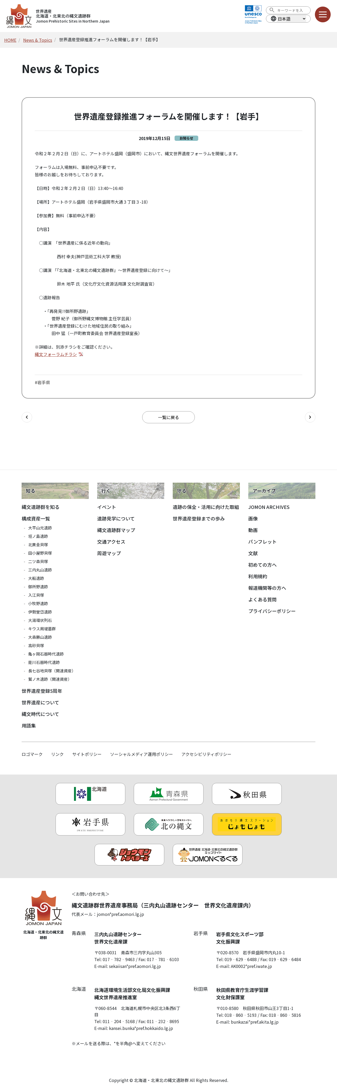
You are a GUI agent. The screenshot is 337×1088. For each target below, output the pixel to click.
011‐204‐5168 (119, 1021)
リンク (57, 754)
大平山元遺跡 (40, 527)
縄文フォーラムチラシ (56, 354)
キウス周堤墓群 (42, 628)
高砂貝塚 (36, 645)
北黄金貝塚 (38, 544)
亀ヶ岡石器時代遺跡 (46, 654)
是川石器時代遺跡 (44, 662)
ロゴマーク (32, 754)
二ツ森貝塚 (38, 561)
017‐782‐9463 (119, 959)
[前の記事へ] (27, 417)
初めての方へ (262, 564)
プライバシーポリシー (272, 610)
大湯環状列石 (40, 620)
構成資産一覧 (36, 518)
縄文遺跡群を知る (41, 506)
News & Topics (37, 40)
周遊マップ (109, 553)
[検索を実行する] (272, 10)
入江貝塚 (36, 595)
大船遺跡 (36, 578)
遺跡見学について (116, 518)
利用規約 (257, 576)
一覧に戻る (168, 417)
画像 (253, 518)
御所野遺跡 (38, 586)
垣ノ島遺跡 (38, 536)
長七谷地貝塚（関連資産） (52, 670)
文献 (253, 553)
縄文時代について (40, 713)
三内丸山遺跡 (40, 570)
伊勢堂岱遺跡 (40, 612)
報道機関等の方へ (267, 587)
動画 (253, 530)
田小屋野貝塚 (40, 553)
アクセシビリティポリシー (206, 754)
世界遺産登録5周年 (42, 690)
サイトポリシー (87, 754)
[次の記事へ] (310, 417)
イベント (106, 506)
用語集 (29, 725)
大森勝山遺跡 (40, 637)
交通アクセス (111, 541)
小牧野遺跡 (38, 603)
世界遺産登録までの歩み (199, 518)
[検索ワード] (292, 10)
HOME (10, 40)
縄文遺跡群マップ (116, 530)
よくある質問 (262, 599)
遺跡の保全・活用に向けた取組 (206, 506)
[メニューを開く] (323, 14)
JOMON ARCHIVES (269, 506)
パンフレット (262, 541)
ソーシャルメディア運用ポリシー (141, 754)
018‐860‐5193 (241, 1015)
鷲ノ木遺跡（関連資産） (50, 679)
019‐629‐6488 (241, 959)
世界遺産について (40, 702)
